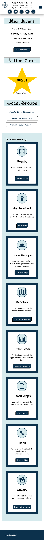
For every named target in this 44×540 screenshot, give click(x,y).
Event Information (22, 49)
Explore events (22, 178)
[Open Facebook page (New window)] (10, 11)
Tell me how (22, 225)
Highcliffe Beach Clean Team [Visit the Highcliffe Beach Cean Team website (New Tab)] (22, 125)
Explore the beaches (22, 319)
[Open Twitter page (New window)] (15, 11)
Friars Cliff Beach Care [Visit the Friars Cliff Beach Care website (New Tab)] (22, 118)
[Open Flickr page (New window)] (27, 11)
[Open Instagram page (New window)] (21, 11)
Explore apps (22, 413)
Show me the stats (22, 366)
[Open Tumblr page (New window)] (33, 11)
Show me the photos (22, 507)
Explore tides (22, 460)
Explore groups (22, 272)
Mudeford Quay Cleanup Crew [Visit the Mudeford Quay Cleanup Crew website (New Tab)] (22, 112)
